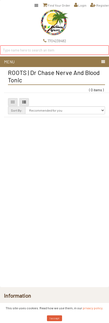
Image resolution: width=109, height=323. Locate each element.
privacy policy (92, 308)
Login (80, 5)
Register (99, 5)
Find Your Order (56, 5)
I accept (54, 318)
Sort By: (17, 110)
